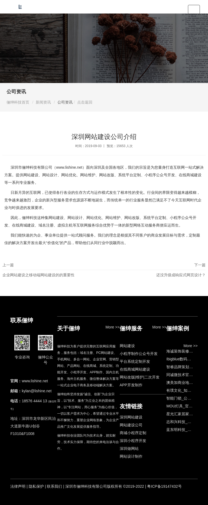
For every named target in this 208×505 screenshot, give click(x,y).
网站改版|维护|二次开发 (140, 377)
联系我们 (54, 486)
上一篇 (53, 271)
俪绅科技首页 (17, 102)
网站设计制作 (131, 456)
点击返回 (84, 102)
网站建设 (127, 346)
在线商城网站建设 (135, 369)
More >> (112, 327)
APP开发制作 (131, 385)
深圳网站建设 (131, 417)
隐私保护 (36, 486)
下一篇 (155, 271)
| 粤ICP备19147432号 (163, 486)
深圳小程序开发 (133, 440)
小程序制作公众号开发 (139, 353)
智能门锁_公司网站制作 (186, 398)
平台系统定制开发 (135, 361)
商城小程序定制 (133, 433)
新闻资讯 (43, 102)
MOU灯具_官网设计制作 (186, 406)
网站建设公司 (131, 425)
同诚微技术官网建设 (183, 375)
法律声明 (17, 486)
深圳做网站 (129, 448)
